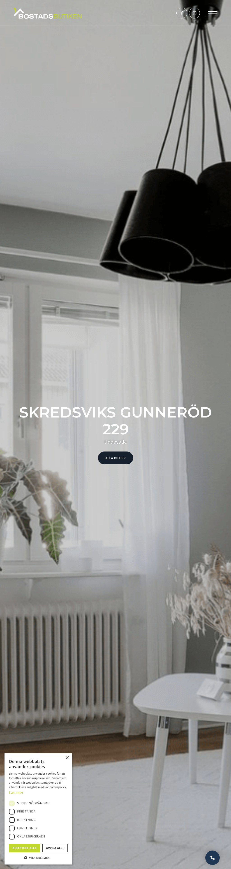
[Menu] (212, 13)
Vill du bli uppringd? (212, 858)
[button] (38, 857)
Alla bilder (115, 458)
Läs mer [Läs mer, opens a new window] (16, 792)
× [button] (67, 758)
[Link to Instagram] (194, 13)
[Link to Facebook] (181, 13)
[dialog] (38, 808)
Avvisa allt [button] (55, 848)
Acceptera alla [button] (25, 848)
